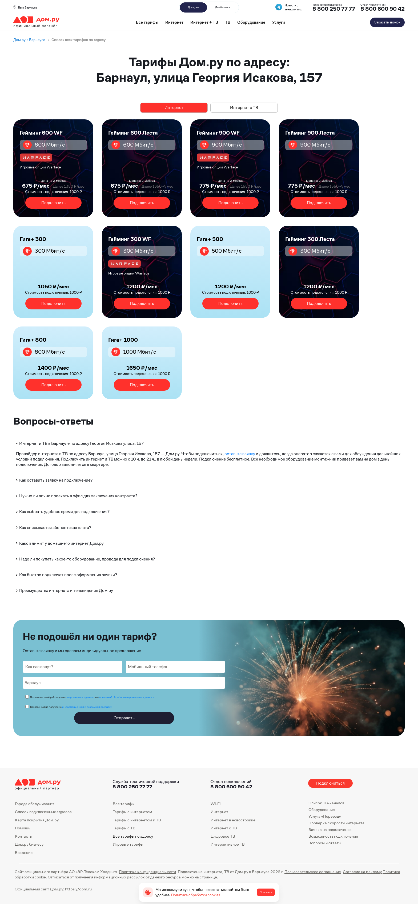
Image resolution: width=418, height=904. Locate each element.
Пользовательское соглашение (312, 871)
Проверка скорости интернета (336, 822)
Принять (265, 892)
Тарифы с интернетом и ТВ (137, 819)
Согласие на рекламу (362, 871)
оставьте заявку (239, 454)
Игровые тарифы (128, 844)
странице (208, 876)
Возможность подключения (333, 836)
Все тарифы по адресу (133, 836)
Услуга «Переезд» (324, 816)
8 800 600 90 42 (382, 9)
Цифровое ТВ (223, 836)
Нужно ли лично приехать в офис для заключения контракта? (76, 496)
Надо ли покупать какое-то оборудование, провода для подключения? (85, 559)
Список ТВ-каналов (326, 802)
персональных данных (81, 697)
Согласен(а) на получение (71, 707)
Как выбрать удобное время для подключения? (62, 511)
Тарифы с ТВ (124, 827)
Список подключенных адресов (43, 811)
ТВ (227, 22)
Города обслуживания (34, 803)
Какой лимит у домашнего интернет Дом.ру (59, 543)
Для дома (193, 7)
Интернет (174, 22)
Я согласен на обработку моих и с (92, 697)
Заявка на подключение (330, 829)
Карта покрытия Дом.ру (37, 819)
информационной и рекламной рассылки (87, 707)
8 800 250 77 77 (132, 787)
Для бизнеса (222, 7)
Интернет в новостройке (233, 819)
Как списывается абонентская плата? (53, 527)
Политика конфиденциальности (147, 871)
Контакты (24, 836)
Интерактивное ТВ (228, 844)
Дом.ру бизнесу (29, 844)
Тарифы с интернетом (132, 811)
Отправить (124, 718)
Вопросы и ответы (324, 842)
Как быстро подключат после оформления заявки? (66, 575)
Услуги (278, 22)
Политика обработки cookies (195, 895)
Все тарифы (147, 22)
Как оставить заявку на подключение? (54, 480)
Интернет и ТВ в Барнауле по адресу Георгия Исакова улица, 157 (79, 443)
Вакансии (24, 852)
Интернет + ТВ (204, 22)
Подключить (53, 202)
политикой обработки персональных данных (126, 697)
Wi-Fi (215, 803)
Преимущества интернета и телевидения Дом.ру (64, 590)
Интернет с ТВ (244, 107)
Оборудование (251, 22)
